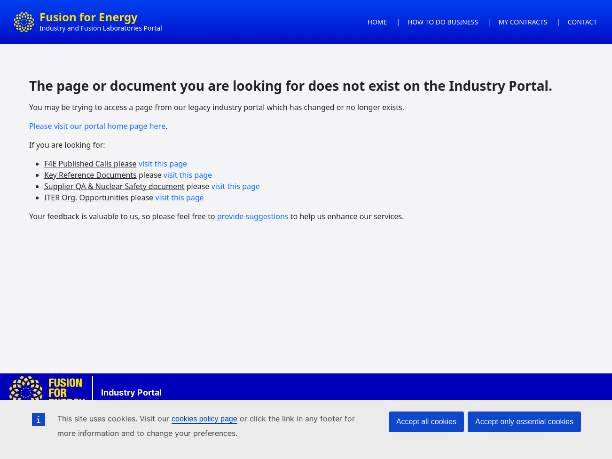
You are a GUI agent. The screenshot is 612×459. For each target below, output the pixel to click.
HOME (377, 21)
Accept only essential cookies (524, 422)
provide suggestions (253, 216)
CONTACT (582, 21)
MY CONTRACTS (523, 21)
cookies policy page (204, 419)
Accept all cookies (426, 422)
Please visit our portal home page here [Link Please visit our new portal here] (97, 126)
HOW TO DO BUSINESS (443, 21)
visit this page (163, 163)
